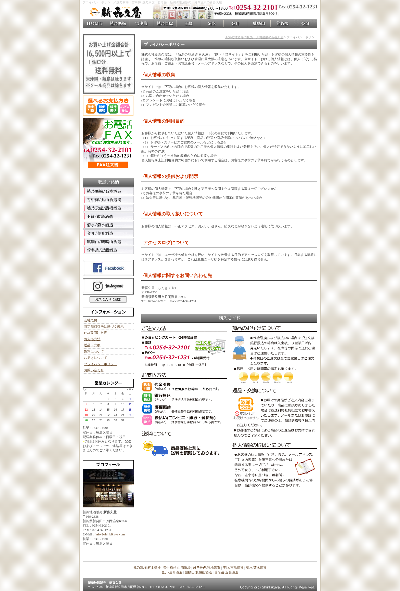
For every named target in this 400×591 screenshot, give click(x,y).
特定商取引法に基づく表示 (104, 327)
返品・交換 (92, 345)
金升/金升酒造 (171, 572)
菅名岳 (282, 23)
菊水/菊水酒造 (256, 568)
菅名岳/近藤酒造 (226, 572)
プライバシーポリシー (100, 364)
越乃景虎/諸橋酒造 (206, 568)
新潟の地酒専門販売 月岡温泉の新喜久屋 (254, 37)
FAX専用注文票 (95, 333)
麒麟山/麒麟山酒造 (198, 572)
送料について (94, 351)
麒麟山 (258, 23)
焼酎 (305, 23)
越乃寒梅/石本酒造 (147, 568)
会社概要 (90, 320)
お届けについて (95, 358)
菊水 (211, 23)
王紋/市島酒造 (233, 568)
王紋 (188, 23)
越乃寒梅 (118, 23)
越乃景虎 (165, 23)
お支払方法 (92, 339)
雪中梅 (141, 23)
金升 (235, 23)
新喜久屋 (94, 23)
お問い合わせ (94, 370)
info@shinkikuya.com (110, 534)
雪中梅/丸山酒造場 (177, 568)
